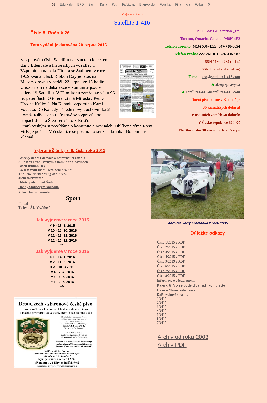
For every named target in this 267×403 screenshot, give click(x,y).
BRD (80, 4)
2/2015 (161, 303)
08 (54, 4)
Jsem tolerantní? (30, 178)
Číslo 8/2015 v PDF (171, 276)
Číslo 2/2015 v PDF (171, 247)
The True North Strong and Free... (43, 174)
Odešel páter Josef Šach (35, 182)
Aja (188, 4)
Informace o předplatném (176, 280)
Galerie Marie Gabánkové (176, 290)
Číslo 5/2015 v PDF (171, 261)
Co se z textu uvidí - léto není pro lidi (45, 170)
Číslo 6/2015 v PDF (171, 266)
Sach (92, 4)
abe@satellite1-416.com (221, 77)
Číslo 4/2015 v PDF (171, 257)
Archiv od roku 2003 (183, 337)
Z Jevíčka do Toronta (34, 192)
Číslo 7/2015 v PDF (171, 271)
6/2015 (161, 319)
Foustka (165, 4)
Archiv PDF (172, 344)
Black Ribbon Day (31, 166)
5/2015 (161, 315)
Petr (115, 4)
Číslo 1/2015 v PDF (171, 242)
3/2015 (161, 307)
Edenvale (66, 4)
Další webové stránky (172, 295)
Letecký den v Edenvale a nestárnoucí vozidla (51, 158)
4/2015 (161, 311)
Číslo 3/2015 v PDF (171, 252)
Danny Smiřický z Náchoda (38, 187)
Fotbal (199, 4)
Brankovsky (147, 4)
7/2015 (161, 323)
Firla (178, 4)
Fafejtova (128, 4)
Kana (104, 4)
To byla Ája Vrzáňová (34, 207)
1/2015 (161, 299)
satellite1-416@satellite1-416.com (213, 92)
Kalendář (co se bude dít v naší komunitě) (191, 285)
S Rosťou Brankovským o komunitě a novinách (53, 162)
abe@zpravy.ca (227, 84)
